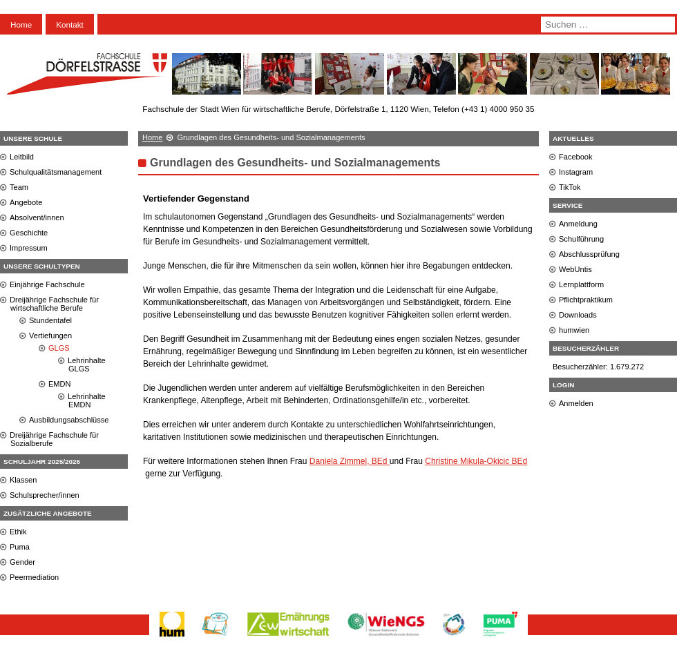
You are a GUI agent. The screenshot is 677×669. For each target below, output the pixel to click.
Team (19, 187)
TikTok (570, 187)
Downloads (578, 315)
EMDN (59, 384)
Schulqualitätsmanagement (56, 172)
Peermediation (34, 577)
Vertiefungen (50, 335)
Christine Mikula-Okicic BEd (476, 461)
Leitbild (22, 157)
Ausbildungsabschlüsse (68, 420)
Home (21, 24)
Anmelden (576, 403)
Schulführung (581, 239)
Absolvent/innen (37, 217)
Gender (22, 562)
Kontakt (70, 24)
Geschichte (29, 233)
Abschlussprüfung (589, 254)
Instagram (576, 172)
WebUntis (575, 269)
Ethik (18, 531)
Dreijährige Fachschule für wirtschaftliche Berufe (54, 303)
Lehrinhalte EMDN (87, 400)
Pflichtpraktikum (586, 299)
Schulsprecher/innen (44, 495)
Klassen (23, 480)
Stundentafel (50, 320)
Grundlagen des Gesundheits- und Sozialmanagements (295, 162)
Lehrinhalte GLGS (87, 364)
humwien (574, 330)
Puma (20, 547)
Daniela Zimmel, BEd (349, 461)
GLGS (59, 348)
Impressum (29, 248)
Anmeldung (578, 224)
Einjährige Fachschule (47, 284)
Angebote (26, 202)
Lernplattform (581, 284)
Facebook (576, 157)
